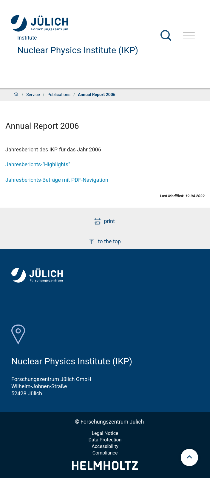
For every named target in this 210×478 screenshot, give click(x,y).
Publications (58, 95)
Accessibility (105, 446)
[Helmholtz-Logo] (105, 468)
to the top (104, 241)
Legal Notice (105, 433)
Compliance (105, 453)
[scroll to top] (189, 457)
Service (33, 95)
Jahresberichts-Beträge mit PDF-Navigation (56, 180)
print (104, 221)
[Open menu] (188, 36)
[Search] (165, 35)
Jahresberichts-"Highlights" (37, 164)
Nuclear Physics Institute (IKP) (77, 50)
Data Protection (105, 440)
